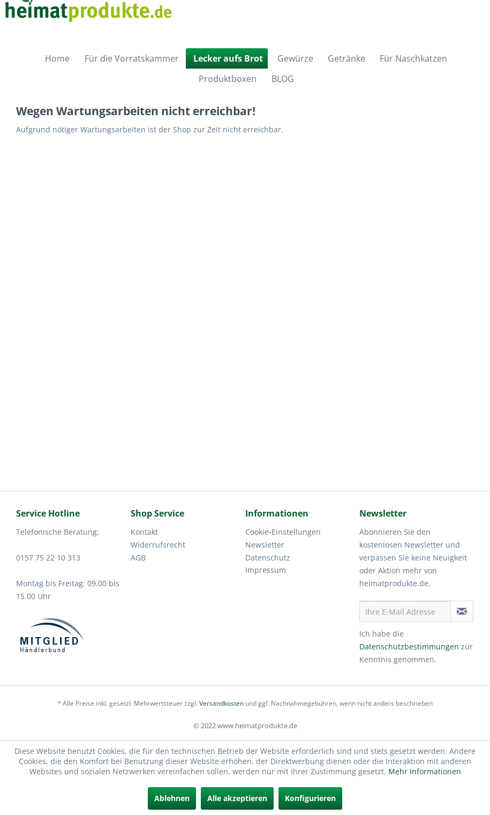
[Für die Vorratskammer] (130, 58)
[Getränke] (345, 58)
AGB (138, 557)
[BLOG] (281, 79)
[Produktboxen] (226, 79)
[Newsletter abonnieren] (461, 611)
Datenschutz (267, 557)
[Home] (55, 58)
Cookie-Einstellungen (283, 532)
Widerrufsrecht (158, 545)
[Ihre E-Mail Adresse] (405, 611)
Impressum (265, 570)
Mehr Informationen (424, 771)
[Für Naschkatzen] (412, 58)
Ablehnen (172, 798)
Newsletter (264, 545)
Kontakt (144, 532)
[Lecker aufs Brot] (227, 58)
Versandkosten (221, 703)
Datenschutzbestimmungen (409, 646)
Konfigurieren (310, 798)
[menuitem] (55, 58)
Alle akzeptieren (237, 798)
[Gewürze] (294, 58)
